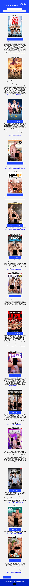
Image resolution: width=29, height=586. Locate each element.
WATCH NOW (15, 257)
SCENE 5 (23, 53)
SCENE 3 (15, 53)
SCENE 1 (7, 53)
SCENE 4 (19, 53)
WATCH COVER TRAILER (15, 39)
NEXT (7, 577)
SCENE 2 (11, 53)
